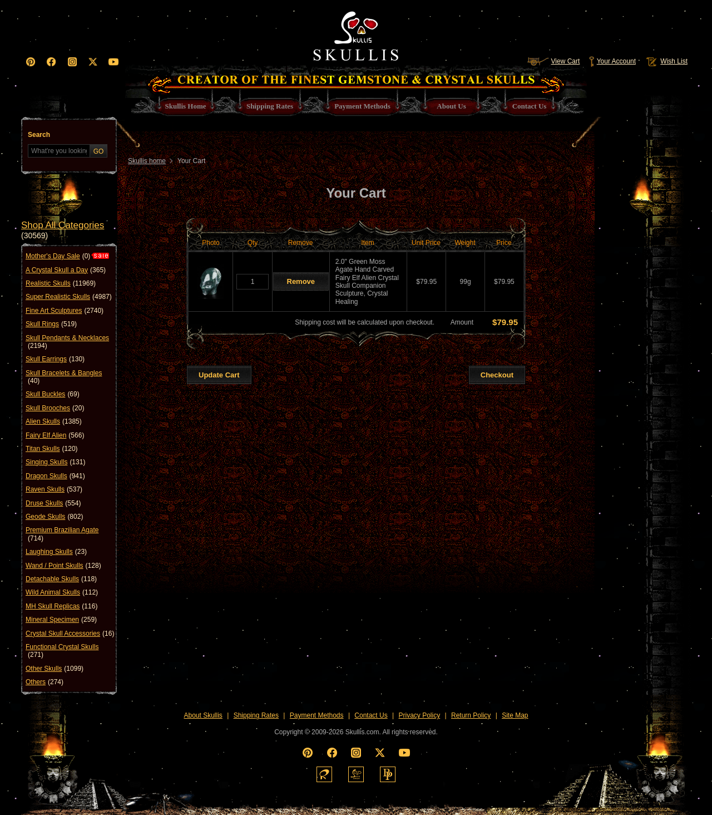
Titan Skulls (52, 449)
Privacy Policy (420, 715)
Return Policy (471, 715)
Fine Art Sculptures (64, 311)
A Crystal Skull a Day (66, 270)
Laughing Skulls (56, 552)
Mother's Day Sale (58, 256)
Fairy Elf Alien (55, 435)
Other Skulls (54, 668)
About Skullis (203, 715)
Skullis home (147, 161)
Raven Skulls (54, 489)
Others (44, 682)
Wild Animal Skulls (62, 592)
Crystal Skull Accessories (70, 633)
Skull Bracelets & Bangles (64, 377)
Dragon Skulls (55, 476)
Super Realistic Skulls (69, 297)
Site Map (515, 715)
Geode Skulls (54, 517)
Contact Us (370, 715)
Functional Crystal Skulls (62, 651)
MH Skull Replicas (61, 606)
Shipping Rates (256, 715)
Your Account (612, 61)
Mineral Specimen (61, 619)
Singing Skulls (55, 462)
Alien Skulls (54, 421)
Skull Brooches (55, 408)
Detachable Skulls (61, 579)
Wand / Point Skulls (63, 565)
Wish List (666, 61)
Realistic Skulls (61, 283)
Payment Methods (317, 715)
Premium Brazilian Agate (62, 534)
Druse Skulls (53, 503)
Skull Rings (51, 324)
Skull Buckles (53, 394)
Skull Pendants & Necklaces (67, 342)
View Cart (553, 61)
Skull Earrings (55, 359)
